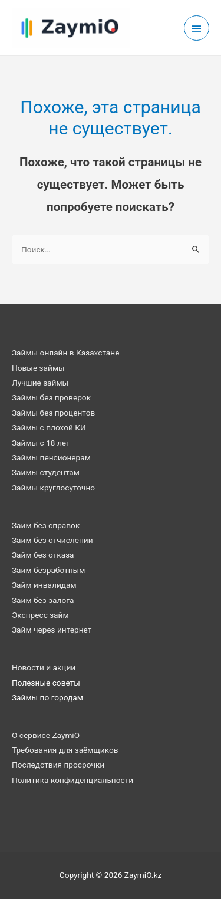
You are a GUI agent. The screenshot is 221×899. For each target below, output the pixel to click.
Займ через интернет (51, 629)
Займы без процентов (53, 412)
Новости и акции (43, 667)
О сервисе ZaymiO (46, 735)
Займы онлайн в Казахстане (65, 352)
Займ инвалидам (44, 585)
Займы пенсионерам (51, 457)
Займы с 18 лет (41, 442)
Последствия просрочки (58, 764)
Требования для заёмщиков (65, 750)
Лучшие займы (40, 382)
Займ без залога (43, 600)
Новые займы (38, 368)
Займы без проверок (51, 397)
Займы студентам (46, 472)
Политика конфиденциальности (72, 780)
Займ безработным (48, 570)
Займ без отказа (43, 554)
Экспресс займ (40, 615)
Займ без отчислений (52, 540)
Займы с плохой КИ (49, 427)
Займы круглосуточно (53, 487)
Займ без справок (46, 525)
